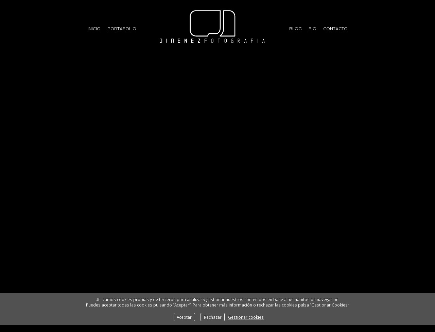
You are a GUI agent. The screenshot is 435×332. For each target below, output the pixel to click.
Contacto (335, 28)
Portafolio (121, 28)
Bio (312, 28)
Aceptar (184, 317)
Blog (295, 28)
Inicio (94, 28)
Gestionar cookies (246, 317)
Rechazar (213, 317)
